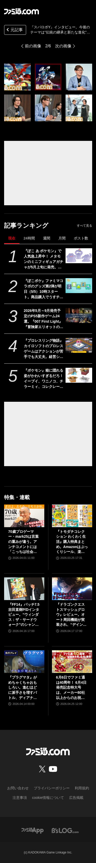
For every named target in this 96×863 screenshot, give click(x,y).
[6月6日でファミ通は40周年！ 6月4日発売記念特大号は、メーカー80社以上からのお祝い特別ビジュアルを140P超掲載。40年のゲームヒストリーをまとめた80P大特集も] (72, 661)
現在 (11, 238)
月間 (62, 238)
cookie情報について (48, 798)
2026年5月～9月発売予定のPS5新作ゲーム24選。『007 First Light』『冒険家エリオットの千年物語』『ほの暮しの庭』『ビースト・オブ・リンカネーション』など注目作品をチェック (43, 319)
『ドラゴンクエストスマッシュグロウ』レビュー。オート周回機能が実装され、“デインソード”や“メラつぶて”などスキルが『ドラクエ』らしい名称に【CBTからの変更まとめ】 (71, 614)
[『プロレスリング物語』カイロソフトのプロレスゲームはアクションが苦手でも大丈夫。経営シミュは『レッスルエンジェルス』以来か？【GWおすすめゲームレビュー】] (79, 345)
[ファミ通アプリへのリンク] (33, 830)
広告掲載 (76, 798)
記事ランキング (26, 225)
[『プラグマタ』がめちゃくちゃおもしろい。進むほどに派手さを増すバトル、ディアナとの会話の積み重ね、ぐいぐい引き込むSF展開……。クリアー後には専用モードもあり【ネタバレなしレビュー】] (24, 661)
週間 (46, 238)
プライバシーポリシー (52, 788)
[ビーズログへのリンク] (65, 830)
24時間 (29, 238)
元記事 (14, 30)
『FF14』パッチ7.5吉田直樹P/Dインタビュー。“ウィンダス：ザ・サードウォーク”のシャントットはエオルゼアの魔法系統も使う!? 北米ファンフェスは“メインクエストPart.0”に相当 (23, 614)
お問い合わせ (18, 788)
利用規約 (82, 788)
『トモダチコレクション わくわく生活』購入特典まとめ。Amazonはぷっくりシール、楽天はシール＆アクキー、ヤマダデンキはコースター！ (72, 541)
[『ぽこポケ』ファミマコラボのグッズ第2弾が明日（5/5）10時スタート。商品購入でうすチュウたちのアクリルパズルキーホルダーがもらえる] (79, 285)
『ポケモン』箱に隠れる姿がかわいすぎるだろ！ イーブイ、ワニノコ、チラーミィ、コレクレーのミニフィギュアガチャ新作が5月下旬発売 (43, 378)
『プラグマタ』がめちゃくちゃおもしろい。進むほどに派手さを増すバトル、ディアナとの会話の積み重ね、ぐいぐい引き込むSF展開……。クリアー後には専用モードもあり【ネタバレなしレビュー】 (23, 687)
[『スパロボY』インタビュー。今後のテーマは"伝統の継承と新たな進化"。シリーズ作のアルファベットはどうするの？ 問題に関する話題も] (17, 77)
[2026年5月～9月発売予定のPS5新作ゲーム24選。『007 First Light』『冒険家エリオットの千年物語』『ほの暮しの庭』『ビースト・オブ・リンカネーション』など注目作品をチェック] (79, 315)
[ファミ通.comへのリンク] (21, 11)
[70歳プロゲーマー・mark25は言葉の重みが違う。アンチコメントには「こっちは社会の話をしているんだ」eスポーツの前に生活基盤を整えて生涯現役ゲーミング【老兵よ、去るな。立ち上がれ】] (24, 516)
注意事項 (20, 798)
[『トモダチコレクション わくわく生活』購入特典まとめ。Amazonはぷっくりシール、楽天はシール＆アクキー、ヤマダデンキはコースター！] (72, 516)
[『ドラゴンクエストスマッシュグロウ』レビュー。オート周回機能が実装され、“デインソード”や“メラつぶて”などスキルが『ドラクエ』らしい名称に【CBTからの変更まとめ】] (72, 588)
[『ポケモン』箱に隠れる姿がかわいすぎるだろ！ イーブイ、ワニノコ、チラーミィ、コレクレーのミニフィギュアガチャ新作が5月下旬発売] (79, 375)
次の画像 (63, 46)
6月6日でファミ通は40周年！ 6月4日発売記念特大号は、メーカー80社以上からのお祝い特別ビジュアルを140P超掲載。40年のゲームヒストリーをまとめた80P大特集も (72, 687)
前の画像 (33, 46)
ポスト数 (81, 238)
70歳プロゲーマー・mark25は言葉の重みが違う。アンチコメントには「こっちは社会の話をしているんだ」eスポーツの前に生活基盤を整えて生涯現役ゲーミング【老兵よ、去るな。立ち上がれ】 (23, 541)
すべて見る (84, 225)
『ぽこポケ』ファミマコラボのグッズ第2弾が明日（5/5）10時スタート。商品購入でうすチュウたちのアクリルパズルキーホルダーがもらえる (43, 289)
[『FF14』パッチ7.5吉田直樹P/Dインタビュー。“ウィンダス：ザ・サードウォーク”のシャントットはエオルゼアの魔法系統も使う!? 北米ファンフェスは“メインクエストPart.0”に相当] (24, 588)
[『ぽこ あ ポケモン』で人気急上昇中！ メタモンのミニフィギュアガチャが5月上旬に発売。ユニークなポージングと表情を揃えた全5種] (79, 255)
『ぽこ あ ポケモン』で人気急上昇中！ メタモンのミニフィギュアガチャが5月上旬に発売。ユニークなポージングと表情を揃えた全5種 (43, 259)
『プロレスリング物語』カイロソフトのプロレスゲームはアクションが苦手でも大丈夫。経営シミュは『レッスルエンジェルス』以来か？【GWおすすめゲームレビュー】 (43, 349)
